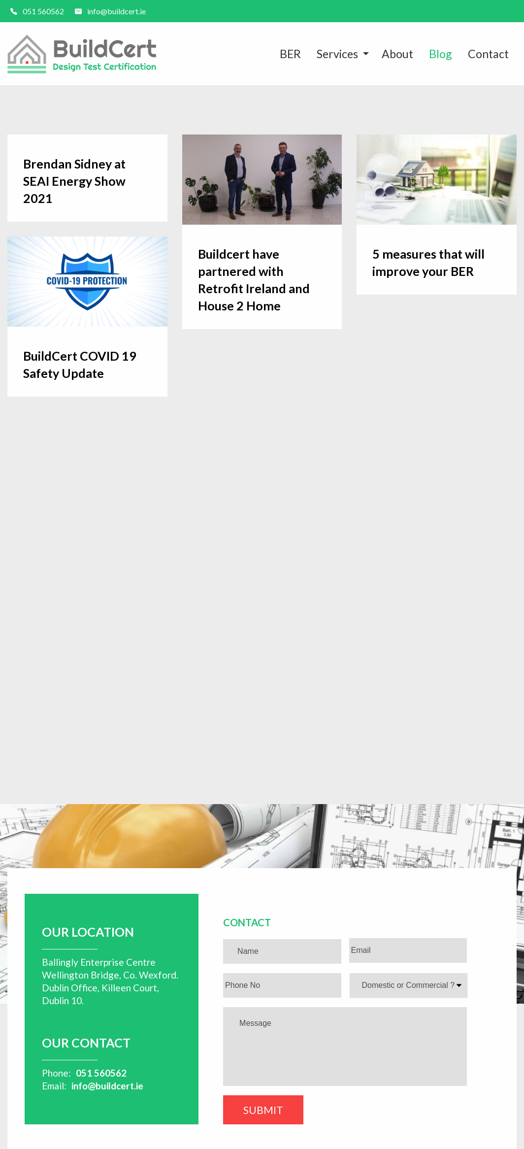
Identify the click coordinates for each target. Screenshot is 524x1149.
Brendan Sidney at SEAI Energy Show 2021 (74, 180)
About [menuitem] (397, 54)
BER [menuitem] (290, 54)
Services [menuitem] (337, 54)
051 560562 (101, 1073)
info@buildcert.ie (107, 1085)
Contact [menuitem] (488, 54)
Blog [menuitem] (440, 54)
